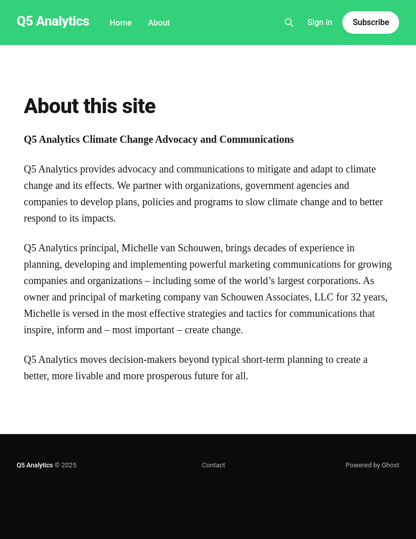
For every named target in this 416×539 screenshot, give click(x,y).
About (159, 23)
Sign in (320, 22)
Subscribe (371, 22)
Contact (213, 465)
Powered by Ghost (373, 465)
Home (121, 23)
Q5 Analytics (53, 21)
